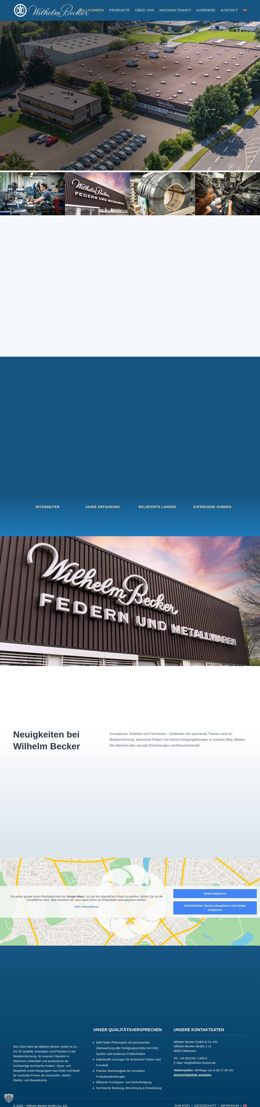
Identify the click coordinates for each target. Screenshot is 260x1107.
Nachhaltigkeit (175, 10)
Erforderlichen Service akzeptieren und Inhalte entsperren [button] (215, 907)
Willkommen (91, 10)
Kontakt (229, 10)
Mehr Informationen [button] (86, 906)
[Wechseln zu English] (245, 15)
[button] (9, 1098)
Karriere (206, 10)
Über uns (144, 10)
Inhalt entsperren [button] (215, 893)
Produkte (119, 10)
